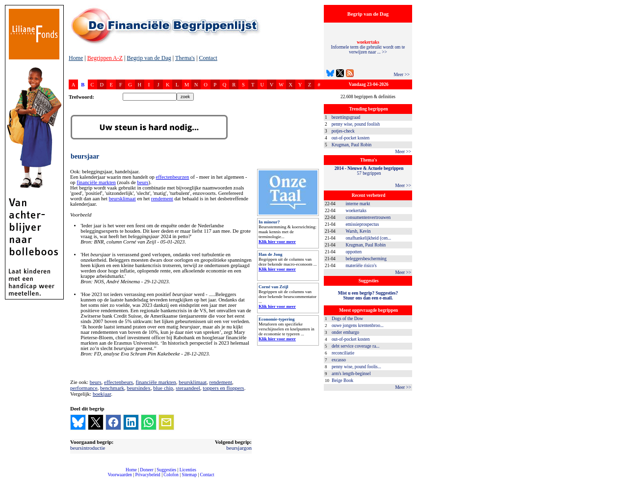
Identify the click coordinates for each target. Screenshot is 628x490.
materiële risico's (360, 265)
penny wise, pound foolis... (356, 366)
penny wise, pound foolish (356, 124)
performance (84, 388)
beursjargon (239, 448)
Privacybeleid (147, 474)
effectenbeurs (118, 382)
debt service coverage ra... (355, 346)
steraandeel (188, 388)
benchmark (112, 388)
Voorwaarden (119, 474)
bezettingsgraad (346, 117)
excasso (339, 359)
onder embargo (345, 332)
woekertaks (355, 210)
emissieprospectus (362, 224)
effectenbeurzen (172, 177)
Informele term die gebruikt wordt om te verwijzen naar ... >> (368, 47)
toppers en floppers (223, 388)
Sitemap (189, 474)
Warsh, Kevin (357, 231)
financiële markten (96, 182)
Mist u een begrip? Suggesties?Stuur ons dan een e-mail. (368, 295)
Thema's (185, 57)
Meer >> (401, 74)
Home (76, 57)
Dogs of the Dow (347, 318)
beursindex (138, 388)
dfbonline (618, 487)
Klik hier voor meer (277, 241)
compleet (74, 478)
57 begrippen (369, 171)
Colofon (171, 474)
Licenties (188, 469)
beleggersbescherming (365, 258)
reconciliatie (343, 353)
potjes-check (343, 131)
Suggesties (166, 469)
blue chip (163, 388)
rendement (162, 198)
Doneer (146, 469)
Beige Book (342, 380)
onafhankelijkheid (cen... (368, 238)
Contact (208, 57)
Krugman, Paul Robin (352, 144)
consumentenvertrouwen (368, 217)
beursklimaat (122, 198)
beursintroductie (87, 448)
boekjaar (102, 394)
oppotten (353, 251)
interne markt (357, 203)
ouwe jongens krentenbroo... (358, 325)
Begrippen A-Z (105, 57)
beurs (142, 182)
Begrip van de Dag (149, 57)
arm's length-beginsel (351, 373)
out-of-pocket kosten (350, 138)
